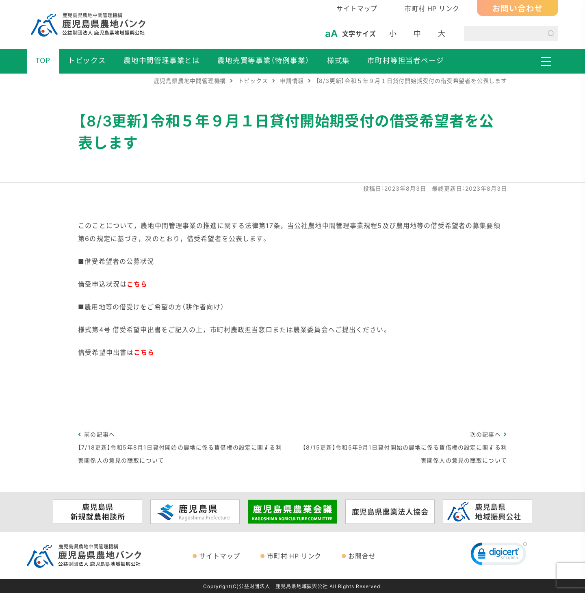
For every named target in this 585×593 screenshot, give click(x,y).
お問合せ (361, 555)
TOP (42, 60)
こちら (144, 352)
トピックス (87, 60)
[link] (498, 555)
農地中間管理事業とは (162, 60)
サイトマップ (356, 8)
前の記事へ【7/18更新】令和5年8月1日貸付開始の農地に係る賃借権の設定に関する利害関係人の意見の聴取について (180, 447)
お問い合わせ (517, 8)
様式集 (338, 60)
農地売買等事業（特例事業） (263, 60)
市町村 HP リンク (432, 8)
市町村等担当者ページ (405, 60)
